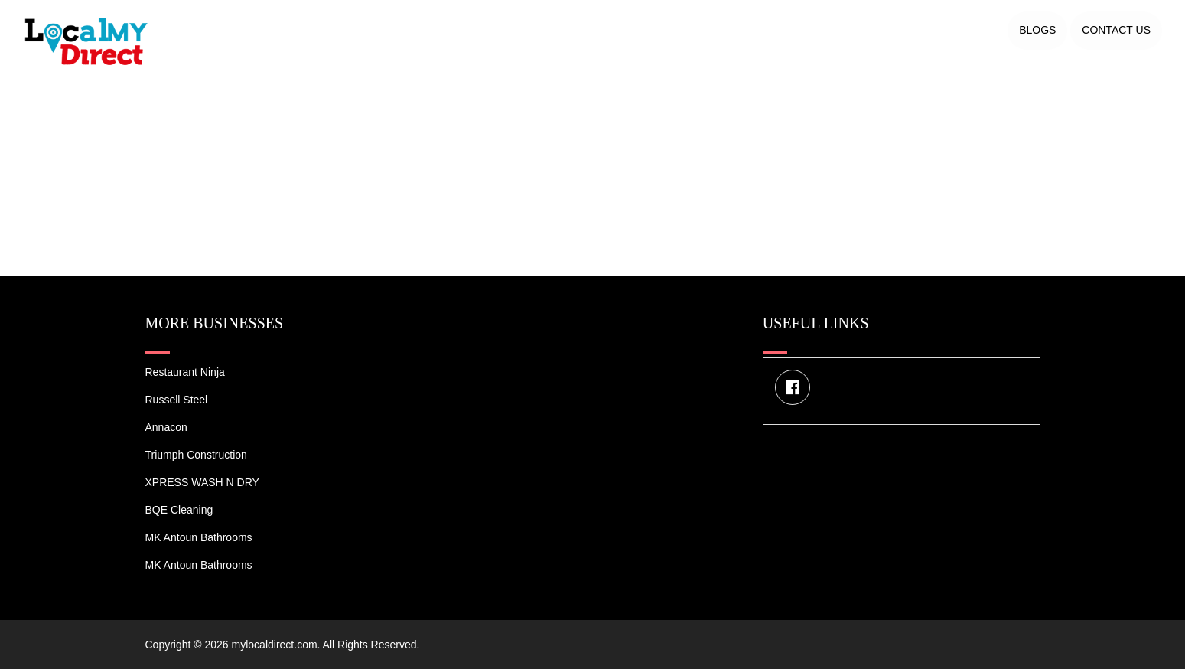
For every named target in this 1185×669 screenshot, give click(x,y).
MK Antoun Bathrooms (198, 537)
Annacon (166, 427)
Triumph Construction (196, 455)
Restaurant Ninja (185, 372)
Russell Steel (176, 399)
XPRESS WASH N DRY (202, 482)
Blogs (1037, 30)
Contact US (1116, 30)
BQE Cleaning (179, 510)
